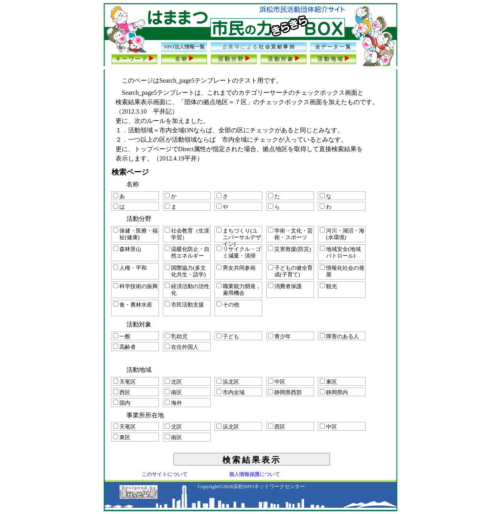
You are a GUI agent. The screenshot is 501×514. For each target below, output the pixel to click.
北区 (173, 382)
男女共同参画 (236, 268)
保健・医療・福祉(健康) (135, 233)
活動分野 (234, 58)
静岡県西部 (285, 392)
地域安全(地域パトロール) (340, 252)
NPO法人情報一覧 (184, 47)
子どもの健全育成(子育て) (290, 271)
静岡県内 (334, 392)
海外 (173, 403)
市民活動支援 (184, 304)
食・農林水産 (132, 304)
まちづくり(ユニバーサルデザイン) (238, 234)
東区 (328, 382)
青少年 (279, 336)
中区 (276, 382)
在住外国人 (181, 347)
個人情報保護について (254, 474)
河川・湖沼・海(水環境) (342, 233)
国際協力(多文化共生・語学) (185, 271)
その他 (227, 304)
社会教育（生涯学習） (187, 233)
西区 (121, 392)
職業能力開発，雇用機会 (238, 289)
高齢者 (124, 347)
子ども (227, 336)
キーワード (134, 58)
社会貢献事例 (259, 47)
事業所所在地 (145, 415)
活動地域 (333, 58)
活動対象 (283, 58)
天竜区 (124, 382)
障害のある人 (339, 336)
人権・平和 (130, 268)
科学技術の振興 (135, 286)
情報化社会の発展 (342, 271)
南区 (173, 392)
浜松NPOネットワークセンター (269, 486)
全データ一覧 (333, 47)
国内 (121, 403)
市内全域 (230, 392)
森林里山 (127, 249)
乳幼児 (176, 336)
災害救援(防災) (289, 249)
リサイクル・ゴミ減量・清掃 (238, 252)
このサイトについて (164, 474)
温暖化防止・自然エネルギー (187, 252)
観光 (328, 286)
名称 (184, 58)
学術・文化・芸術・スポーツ (290, 233)
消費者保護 (285, 286)
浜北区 (227, 382)
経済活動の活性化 (187, 289)
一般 (121, 336)
